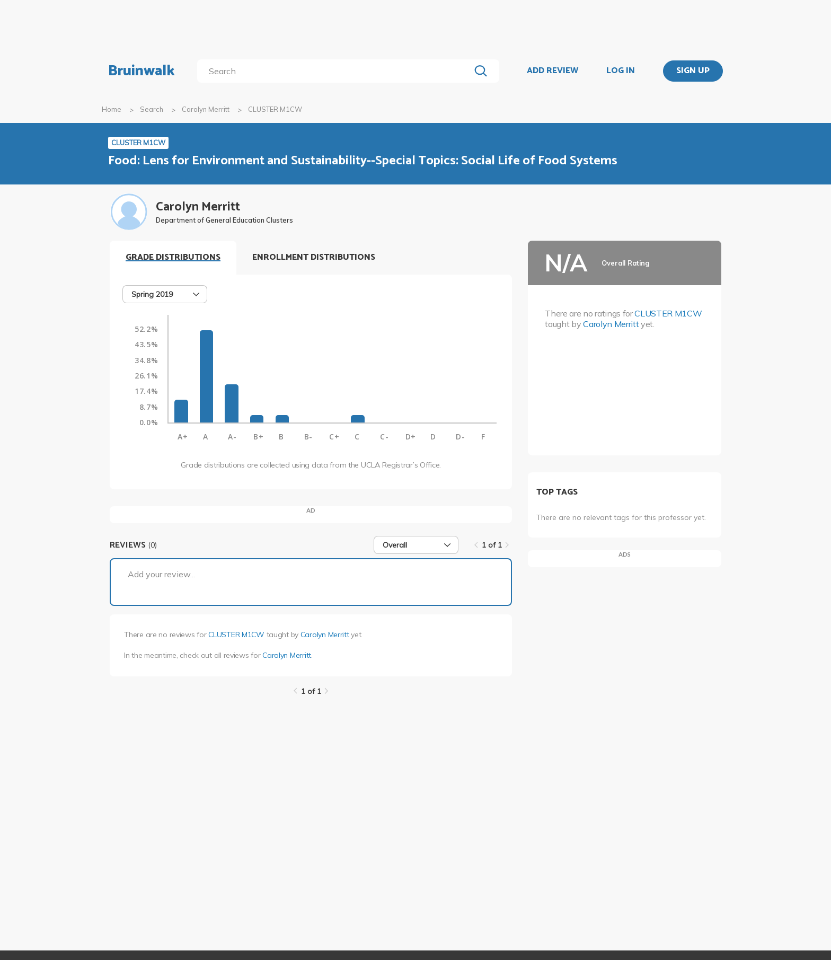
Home (111, 109)
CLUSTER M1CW (236, 634)
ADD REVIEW (552, 71)
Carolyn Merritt (205, 109)
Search (151, 109)
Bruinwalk (141, 71)
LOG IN (620, 71)
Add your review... (161, 574)
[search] (336, 71)
